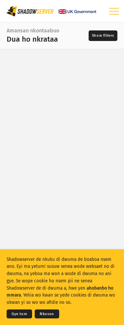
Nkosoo (47, 314)
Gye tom (19, 314)
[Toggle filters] (103, 35)
